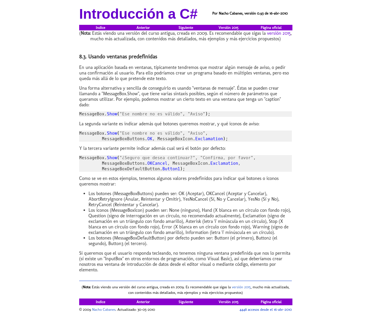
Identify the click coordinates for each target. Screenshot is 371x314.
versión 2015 (279, 33)
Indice (100, 27)
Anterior (143, 27)
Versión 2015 (228, 27)
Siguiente (185, 27)
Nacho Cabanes (103, 309)
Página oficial (271, 27)
